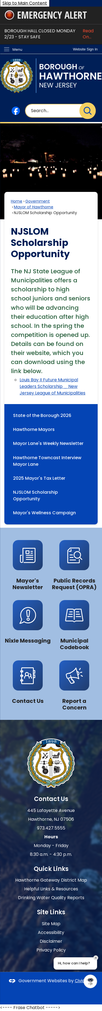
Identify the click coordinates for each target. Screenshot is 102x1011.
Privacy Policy (51, 950)
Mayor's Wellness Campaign (47, 513)
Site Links (51, 912)
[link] (85, 49)
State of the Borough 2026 (42, 415)
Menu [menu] (17, 49)
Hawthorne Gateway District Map (51, 880)
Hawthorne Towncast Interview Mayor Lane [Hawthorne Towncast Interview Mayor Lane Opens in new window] (47, 461)
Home (16, 201)
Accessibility (51, 932)
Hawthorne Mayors (34, 429)
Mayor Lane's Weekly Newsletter (48, 443)
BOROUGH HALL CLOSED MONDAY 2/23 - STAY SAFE (51, 34)
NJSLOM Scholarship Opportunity (35, 495)
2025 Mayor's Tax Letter (39, 478)
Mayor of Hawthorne (33, 207)
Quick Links (51, 869)
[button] (87, 111)
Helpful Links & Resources (51, 889)
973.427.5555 (51, 828)
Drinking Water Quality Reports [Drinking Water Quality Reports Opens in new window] (51, 897)
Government (37, 201)
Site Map (51, 924)
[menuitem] (51, 415)
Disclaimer (51, 941)
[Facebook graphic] (16, 111)
